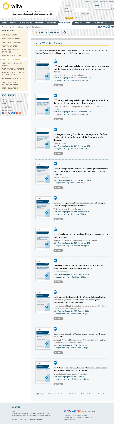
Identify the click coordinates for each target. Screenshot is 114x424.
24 (98, 394)
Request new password (82, 18)
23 (95, 394)
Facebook (3, 113)
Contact (87, 2)
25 (101, 394)
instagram (6, 113)
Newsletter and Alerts (89, 411)
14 (70, 394)
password (68, 11)
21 (90, 394)
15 (73, 394)
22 (92, 394)
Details (58, 85)
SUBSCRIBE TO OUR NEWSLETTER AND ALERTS (12, 101)
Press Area (103, 2)
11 (62, 394)
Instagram (68, 411)
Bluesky (12, 113)
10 (59, 394)
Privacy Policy (23, 419)
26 (103, 394)
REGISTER (69, 17)
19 (84, 394)
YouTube (17, 113)
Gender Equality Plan (36, 419)
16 (76, 394)
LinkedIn (14, 113)
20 (87, 394)
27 (106, 394)
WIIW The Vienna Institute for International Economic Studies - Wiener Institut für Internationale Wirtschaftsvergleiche (31, 9)
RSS (20, 113)
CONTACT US (7, 107)
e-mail (67, 9)
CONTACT (16, 407)
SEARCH (112, 8)
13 (67, 394)
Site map (95, 2)
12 (64, 394)
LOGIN (85, 13)
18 (81, 394)
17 (78, 394)
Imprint (111, 2)
